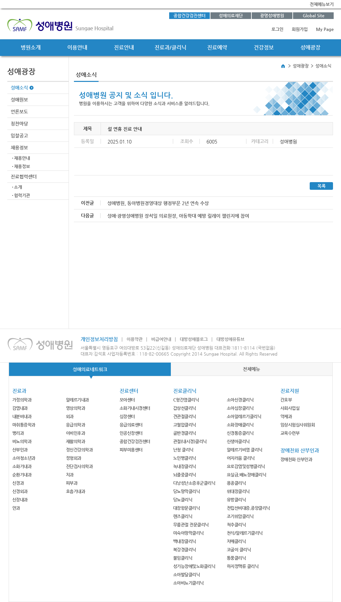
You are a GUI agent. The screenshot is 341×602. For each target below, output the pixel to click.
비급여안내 (161, 339)
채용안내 (22, 157)
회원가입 (300, 29)
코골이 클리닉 (239, 549)
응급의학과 (75, 424)
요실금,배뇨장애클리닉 (246, 474)
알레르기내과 (77, 399)
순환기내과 (22, 474)
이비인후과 (75, 433)
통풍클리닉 (236, 557)
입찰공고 (19, 135)
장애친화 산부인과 (296, 459)
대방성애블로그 (194, 339)
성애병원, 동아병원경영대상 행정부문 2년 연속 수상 (158, 203)
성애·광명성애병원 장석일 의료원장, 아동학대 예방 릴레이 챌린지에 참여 (178, 215)
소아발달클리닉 (186, 574)
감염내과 (20, 408)
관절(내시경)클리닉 (190, 441)
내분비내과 (22, 416)
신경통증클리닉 (240, 433)
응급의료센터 (131, 424)
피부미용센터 (131, 449)
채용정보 (19, 147)
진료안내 (124, 47)
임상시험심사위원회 (297, 424)
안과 (16, 507)
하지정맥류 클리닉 (243, 566)
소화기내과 (22, 466)
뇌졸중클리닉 (184, 474)
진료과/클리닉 (170, 47)
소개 (18, 186)
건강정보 (264, 47)
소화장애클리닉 (240, 424)
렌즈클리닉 (182, 516)
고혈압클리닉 (184, 424)
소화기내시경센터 (135, 408)
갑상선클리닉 (184, 408)
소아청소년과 (23, 457)
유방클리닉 (236, 499)
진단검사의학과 (79, 466)
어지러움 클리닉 (241, 457)
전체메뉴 (251, 369)
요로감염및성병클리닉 (246, 466)
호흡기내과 (75, 491)
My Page (325, 29)
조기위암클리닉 (240, 516)
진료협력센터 (24, 176)
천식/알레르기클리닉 (245, 532)
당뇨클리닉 (182, 499)
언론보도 (19, 111)
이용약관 (135, 339)
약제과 (286, 416)
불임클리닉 (182, 557)
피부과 (72, 482)
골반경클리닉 (184, 433)
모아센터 (127, 399)
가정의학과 (22, 399)
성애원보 (19, 99)
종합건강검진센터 (189, 15)
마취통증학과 (23, 424)
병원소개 (31, 47)
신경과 (18, 482)
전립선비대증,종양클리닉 (248, 507)
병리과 (18, 433)
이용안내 (77, 47)
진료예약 (217, 47)
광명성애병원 (272, 15)
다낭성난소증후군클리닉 (194, 482)
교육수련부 (290, 433)
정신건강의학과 (79, 449)
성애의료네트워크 (90, 369)
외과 (70, 416)
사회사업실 (290, 408)
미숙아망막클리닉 (188, 532)
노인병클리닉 (184, 457)
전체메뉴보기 (322, 4)
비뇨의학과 (22, 441)
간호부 (286, 399)
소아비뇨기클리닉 (188, 582)
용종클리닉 (236, 482)
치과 (70, 474)
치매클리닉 (236, 541)
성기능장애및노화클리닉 (194, 566)
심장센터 (127, 416)
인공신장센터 (131, 433)
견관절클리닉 (184, 416)
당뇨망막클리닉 (186, 491)
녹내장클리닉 (184, 466)
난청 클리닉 (183, 449)
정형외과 (73, 457)
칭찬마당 (19, 123)
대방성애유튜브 (230, 339)
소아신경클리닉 (240, 399)
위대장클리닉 (238, 491)
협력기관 (22, 195)
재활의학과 (75, 441)
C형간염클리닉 (186, 399)
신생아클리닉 (238, 441)
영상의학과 (75, 408)
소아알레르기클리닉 (244, 416)
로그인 (277, 29)
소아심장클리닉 (240, 408)
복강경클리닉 (184, 549)
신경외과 (20, 491)
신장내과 (20, 499)
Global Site (313, 15)
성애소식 (19, 87)
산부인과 (20, 449)
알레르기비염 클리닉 (244, 449)
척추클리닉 (236, 524)
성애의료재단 (231, 15)
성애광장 (310, 47)
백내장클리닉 (184, 541)
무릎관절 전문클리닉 (191, 524)
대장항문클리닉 (186, 507)
